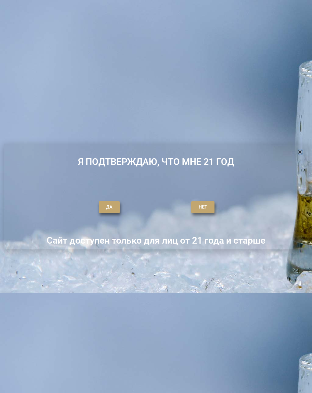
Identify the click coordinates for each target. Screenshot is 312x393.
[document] (156, 196)
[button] (300, 152)
